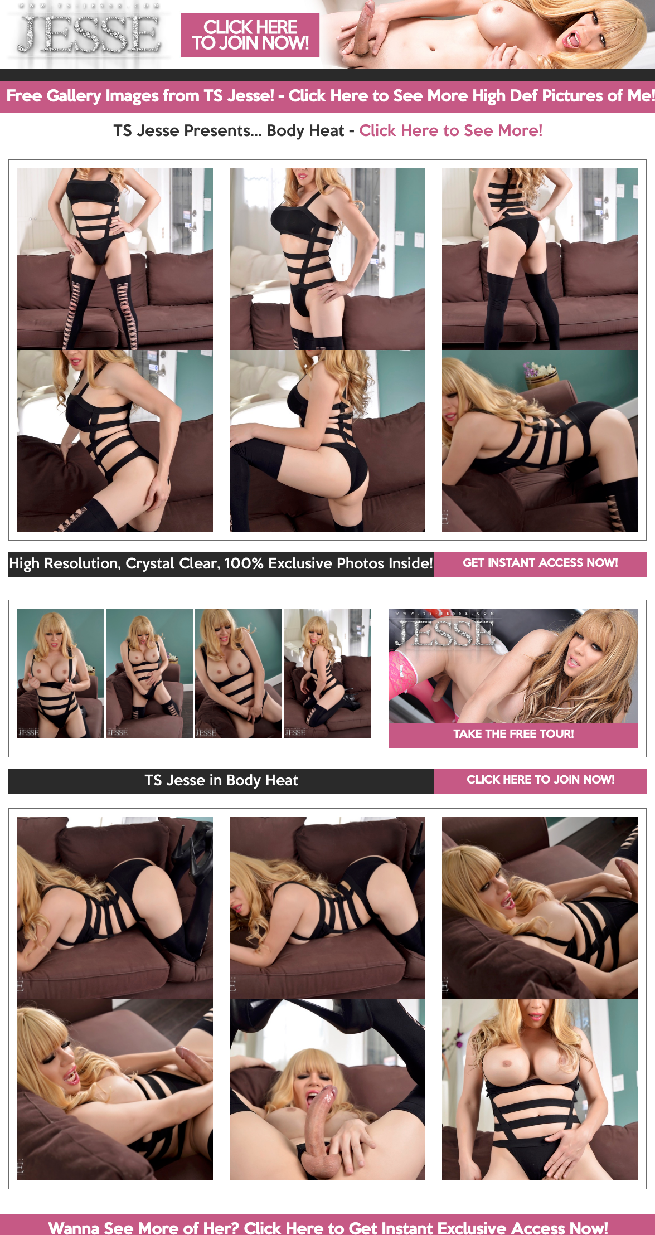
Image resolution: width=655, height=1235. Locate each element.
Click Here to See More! (450, 131)
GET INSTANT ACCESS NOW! (540, 564)
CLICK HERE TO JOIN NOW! (540, 781)
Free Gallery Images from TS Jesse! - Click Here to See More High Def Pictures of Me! (330, 97)
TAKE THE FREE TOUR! (513, 735)
